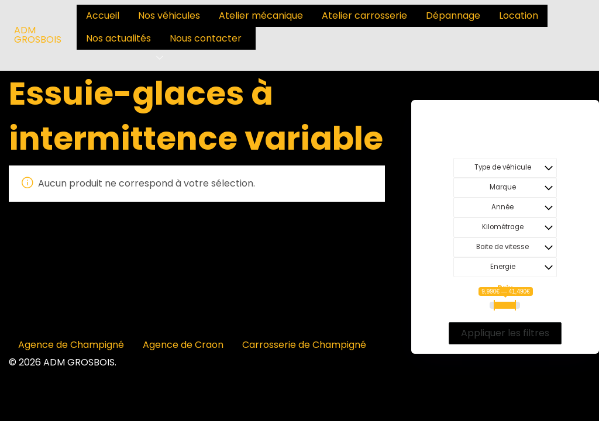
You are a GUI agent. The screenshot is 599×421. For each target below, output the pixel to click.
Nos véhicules (169, 15)
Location (518, 15)
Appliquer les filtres (505, 333)
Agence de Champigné (71, 344)
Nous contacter (206, 38)
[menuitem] (103, 16)
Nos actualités (118, 38)
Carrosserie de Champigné (304, 344)
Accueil (102, 15)
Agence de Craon (183, 344)
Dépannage (453, 15)
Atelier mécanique (261, 15)
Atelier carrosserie (364, 15)
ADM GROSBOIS (37, 34)
